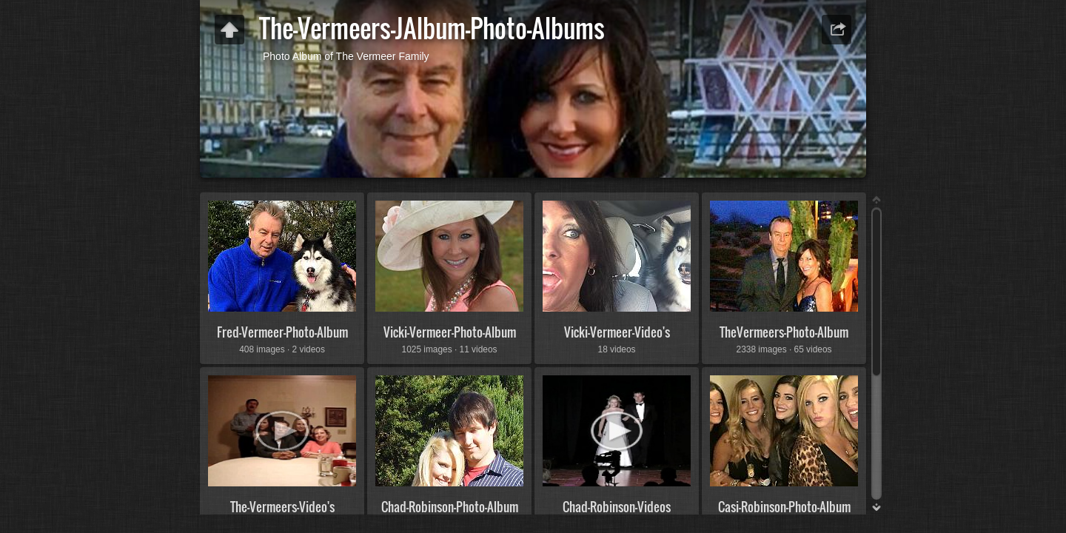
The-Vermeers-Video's (282, 506)
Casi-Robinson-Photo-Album (784, 506)
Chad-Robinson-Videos (617, 506)
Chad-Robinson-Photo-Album (449, 506)
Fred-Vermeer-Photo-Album (282, 332)
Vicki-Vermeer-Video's (617, 332)
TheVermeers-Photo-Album (784, 332)
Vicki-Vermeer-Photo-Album (449, 332)
